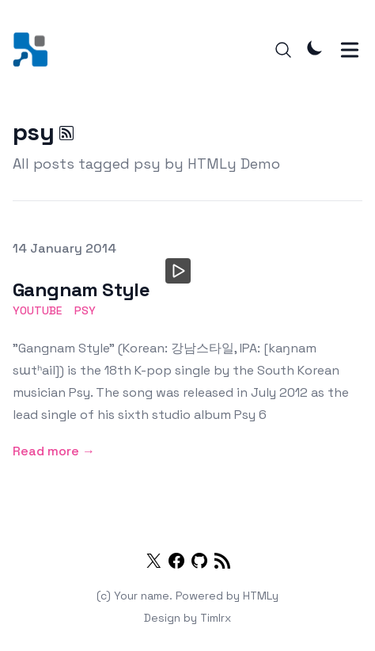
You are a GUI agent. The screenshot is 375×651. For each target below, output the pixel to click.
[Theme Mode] (314, 47)
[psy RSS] (66, 133)
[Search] (283, 49)
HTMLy (260, 595)
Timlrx (215, 618)
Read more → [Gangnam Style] (54, 451)
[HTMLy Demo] (35, 49)
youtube (37, 310)
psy (85, 310)
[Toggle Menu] (349, 50)
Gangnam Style (81, 289)
